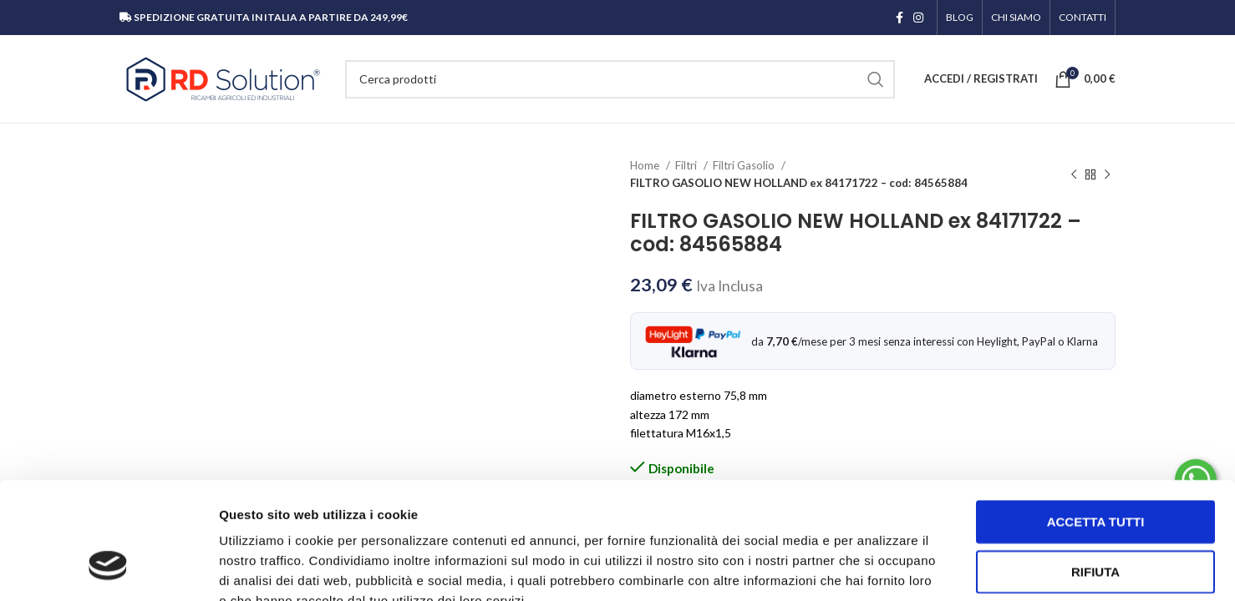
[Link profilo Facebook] (899, 17)
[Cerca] (620, 79)
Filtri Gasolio (745, 165)
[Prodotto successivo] (1107, 174)
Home (646, 165)
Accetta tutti (1096, 421)
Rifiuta (1095, 471)
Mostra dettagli (879, 568)
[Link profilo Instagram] (918, 17)
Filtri (687, 165)
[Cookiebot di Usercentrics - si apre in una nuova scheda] (108, 568)
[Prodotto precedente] (1073, 174)
